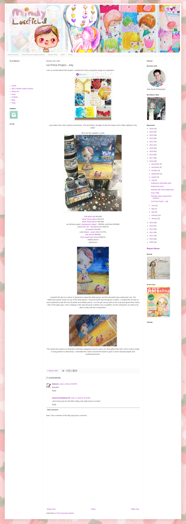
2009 (151, 242)
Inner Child (155, 193)
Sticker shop (52, 54)
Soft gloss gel (89, 216)
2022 (151, 142)
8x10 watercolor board (90, 237)
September (155, 174)
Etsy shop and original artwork (33, 54)
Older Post (135, 509)
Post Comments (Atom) (65, 513)
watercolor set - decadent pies (89, 227)
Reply (54, 391)
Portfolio (15, 97)
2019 (151, 151)
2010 (151, 239)
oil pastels (90, 229)
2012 (151, 232)
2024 (151, 135)
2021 (151, 145)
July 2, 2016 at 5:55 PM (68, 384)
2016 (151, 161)
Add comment (52, 410)
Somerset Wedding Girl (61, 398)
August (154, 177)
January (154, 218)
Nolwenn (55, 384)
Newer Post (51, 509)
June (153, 205)
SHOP (14, 86)
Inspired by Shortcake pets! (161, 183)
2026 (151, 129)
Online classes (13, 54)
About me (15, 91)
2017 (151, 158)
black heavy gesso (89, 222)
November (155, 167)
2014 (151, 226)
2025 (151, 132)
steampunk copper (89, 224)
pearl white (95, 232)
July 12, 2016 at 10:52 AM (80, 398)
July (153, 180)
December (155, 164)
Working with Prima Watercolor (162, 190)
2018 (151, 155)
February (155, 215)
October (154, 170)
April (153, 212)
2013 (151, 229)
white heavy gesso (89, 219)
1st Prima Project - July (159, 201)
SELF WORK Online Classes (22, 89)
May (153, 209)
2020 (151, 148)
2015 (151, 223)
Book (63, 54)
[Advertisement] (93, 488)
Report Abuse (153, 248)
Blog (13, 100)
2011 (151, 236)
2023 (151, 138)
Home (70, 54)
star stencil (89, 234)
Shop (14, 103)
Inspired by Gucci (157, 186)
